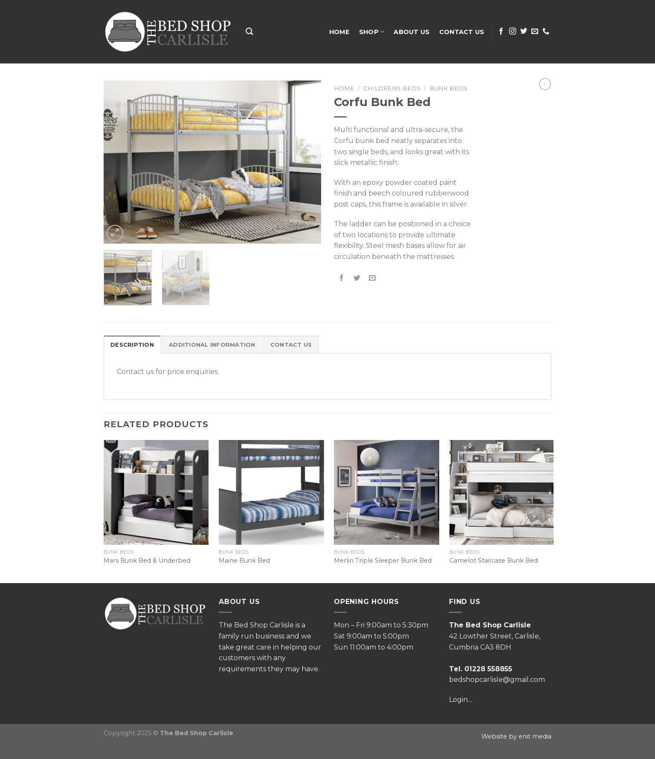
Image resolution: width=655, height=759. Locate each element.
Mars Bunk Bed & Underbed (147, 560)
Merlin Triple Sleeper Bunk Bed (383, 560)
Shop (372, 32)
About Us (411, 32)
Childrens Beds (391, 88)
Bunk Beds (448, 88)
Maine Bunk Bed (244, 560)
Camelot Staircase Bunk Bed (493, 560)
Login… (460, 700)
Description (132, 345)
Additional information (212, 345)
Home (339, 32)
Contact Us (461, 32)
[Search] (249, 31)
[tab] (132, 345)
